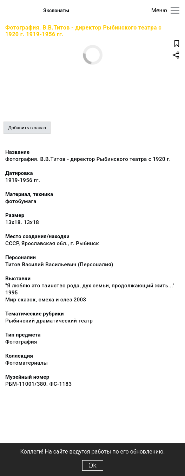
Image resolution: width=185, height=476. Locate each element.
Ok (92, 465)
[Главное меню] (175, 10)
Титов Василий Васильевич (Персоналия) (59, 264)
